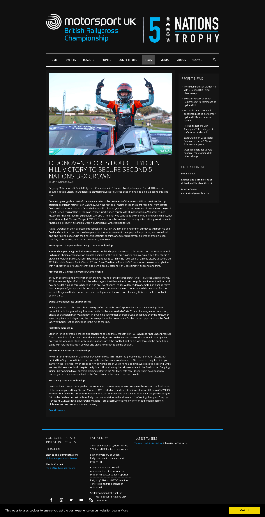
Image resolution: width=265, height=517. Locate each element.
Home (53, 60)
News (148, 60)
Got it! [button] (244, 510)
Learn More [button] (120, 510)
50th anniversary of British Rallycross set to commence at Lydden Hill (200, 102)
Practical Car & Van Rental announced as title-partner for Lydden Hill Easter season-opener (199, 115)
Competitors (128, 60)
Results (89, 61)
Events (72, 61)
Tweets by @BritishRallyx (148, 443)
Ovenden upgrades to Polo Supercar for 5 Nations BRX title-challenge (198, 153)
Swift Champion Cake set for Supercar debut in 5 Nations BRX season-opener (198, 141)
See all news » (57, 410)
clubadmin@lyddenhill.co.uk (196, 183)
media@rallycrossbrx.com (195, 193)
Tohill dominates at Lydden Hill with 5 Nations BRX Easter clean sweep (200, 90)
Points (107, 61)
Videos (181, 60)
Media (164, 60)
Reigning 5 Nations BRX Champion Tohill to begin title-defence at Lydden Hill (199, 129)
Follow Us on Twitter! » (175, 443)
